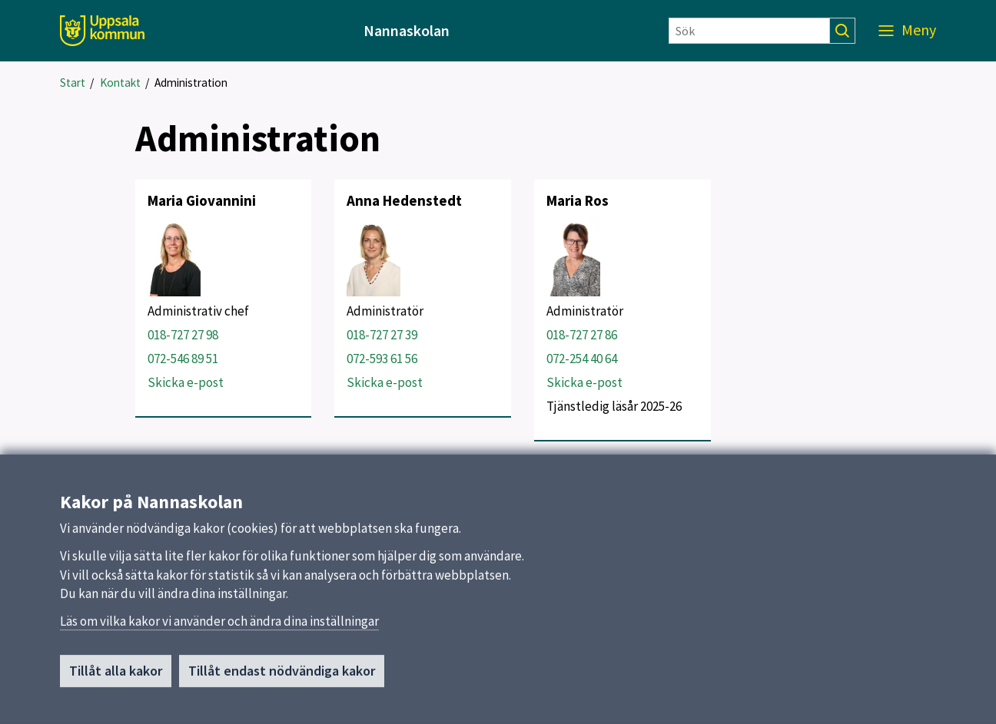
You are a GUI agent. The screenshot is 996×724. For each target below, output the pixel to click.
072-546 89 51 (183, 358)
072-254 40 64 (581, 358)
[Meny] (907, 30)
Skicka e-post (186, 382)
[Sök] (749, 31)
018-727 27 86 (581, 334)
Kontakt (120, 82)
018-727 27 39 (382, 334)
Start (72, 82)
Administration (190, 82)
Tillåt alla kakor (115, 672)
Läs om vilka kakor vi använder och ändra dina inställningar (219, 621)
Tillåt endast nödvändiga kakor (281, 672)
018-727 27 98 (183, 334)
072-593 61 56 (382, 358)
